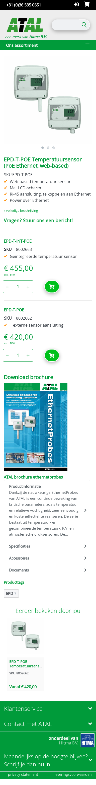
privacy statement (23, 774)
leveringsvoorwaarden (73, 774)
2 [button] (48, 147)
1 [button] (42, 147)
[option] (48, 100)
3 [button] (53, 147)
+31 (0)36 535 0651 (23, 5)
